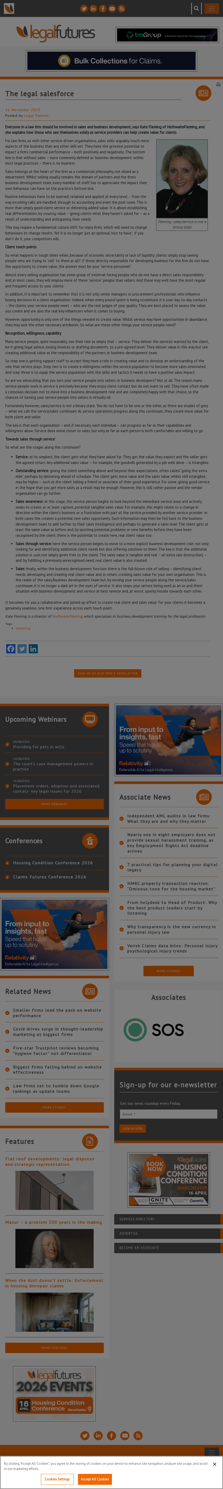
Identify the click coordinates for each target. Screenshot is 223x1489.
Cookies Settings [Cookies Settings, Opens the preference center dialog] (57, 1479)
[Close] (214, 1464)
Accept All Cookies (95, 1479)
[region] (111, 1472)
